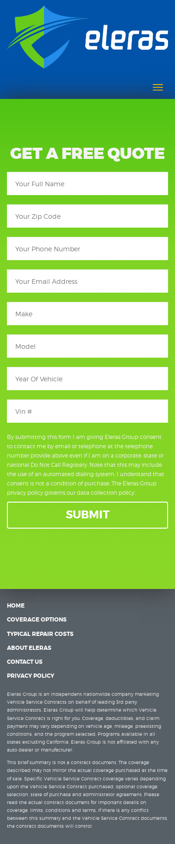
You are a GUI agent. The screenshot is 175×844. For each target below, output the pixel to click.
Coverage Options (37, 619)
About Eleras (29, 648)
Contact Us (25, 662)
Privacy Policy (30, 676)
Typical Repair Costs (40, 634)
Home (16, 605)
